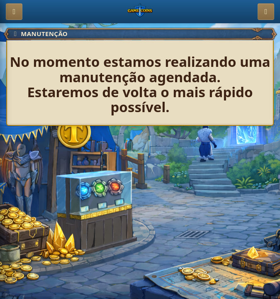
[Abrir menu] (14, 11)
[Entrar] (266, 11)
